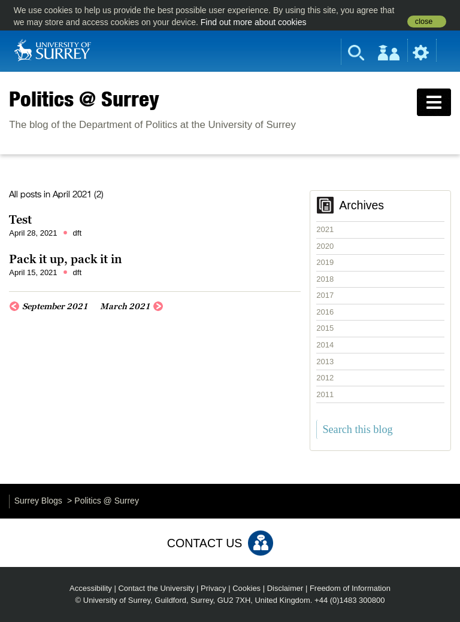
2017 (325, 295)
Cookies (246, 588)
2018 (325, 279)
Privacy (213, 588)
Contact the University (156, 588)
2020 (325, 246)
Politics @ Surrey (84, 98)
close (423, 21)
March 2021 (125, 306)
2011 (325, 394)
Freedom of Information (350, 588)
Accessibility (90, 588)
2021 (325, 229)
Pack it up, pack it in (65, 259)
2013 (325, 361)
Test (20, 219)
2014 (325, 344)
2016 (325, 311)
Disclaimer (285, 588)
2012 (325, 377)
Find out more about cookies (254, 22)
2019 (325, 262)
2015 (325, 328)
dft (77, 232)
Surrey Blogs (38, 500)
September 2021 (55, 306)
